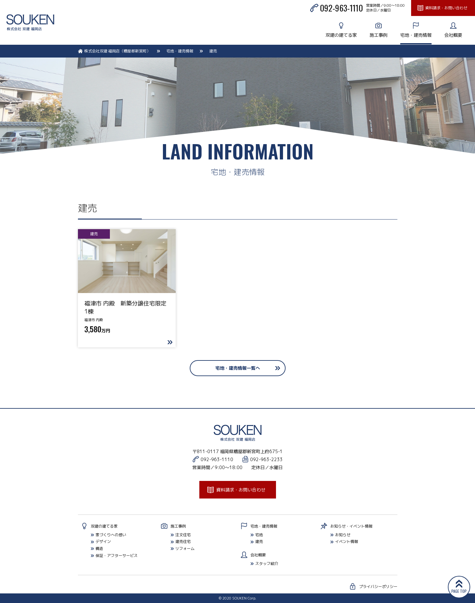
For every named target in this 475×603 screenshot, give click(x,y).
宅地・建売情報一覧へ (237, 368)
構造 (99, 548)
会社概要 (453, 35)
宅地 (259, 534)
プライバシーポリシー (378, 586)
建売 (259, 541)
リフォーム (185, 548)
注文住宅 (183, 534)
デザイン (103, 541)
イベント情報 (346, 541)
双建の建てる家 (341, 35)
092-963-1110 (341, 8)
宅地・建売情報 (416, 35)
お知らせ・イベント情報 (351, 526)
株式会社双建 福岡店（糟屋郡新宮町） (117, 51)
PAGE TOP (459, 591)
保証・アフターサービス (117, 555)
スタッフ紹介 (266, 563)
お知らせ (342, 534)
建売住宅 (183, 541)
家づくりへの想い (111, 534)
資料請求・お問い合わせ (446, 8)
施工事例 (378, 35)
